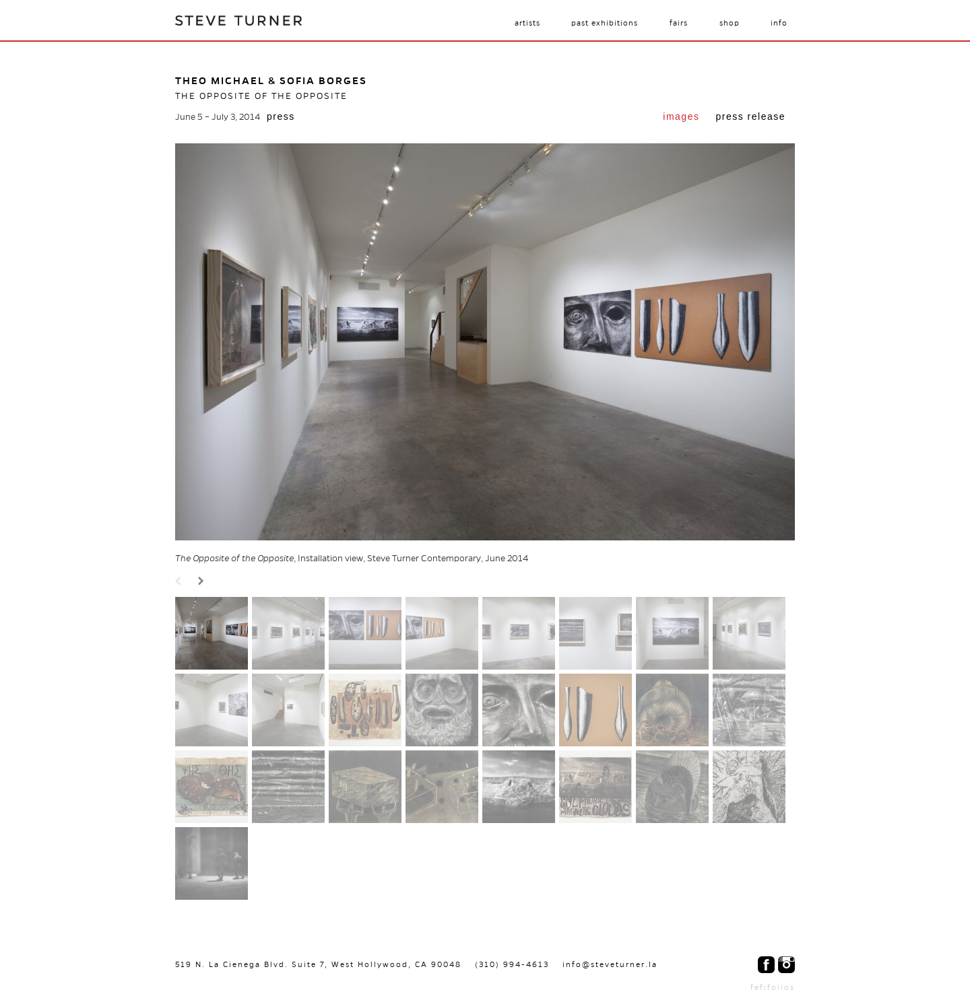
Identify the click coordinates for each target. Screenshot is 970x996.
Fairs (679, 23)
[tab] (681, 118)
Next (202, 582)
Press (281, 116)
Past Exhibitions (604, 23)
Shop (729, 23)
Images (681, 116)
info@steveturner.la (609, 964)
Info (779, 23)
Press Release (750, 116)
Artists (527, 23)
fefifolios (772, 987)
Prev (180, 582)
